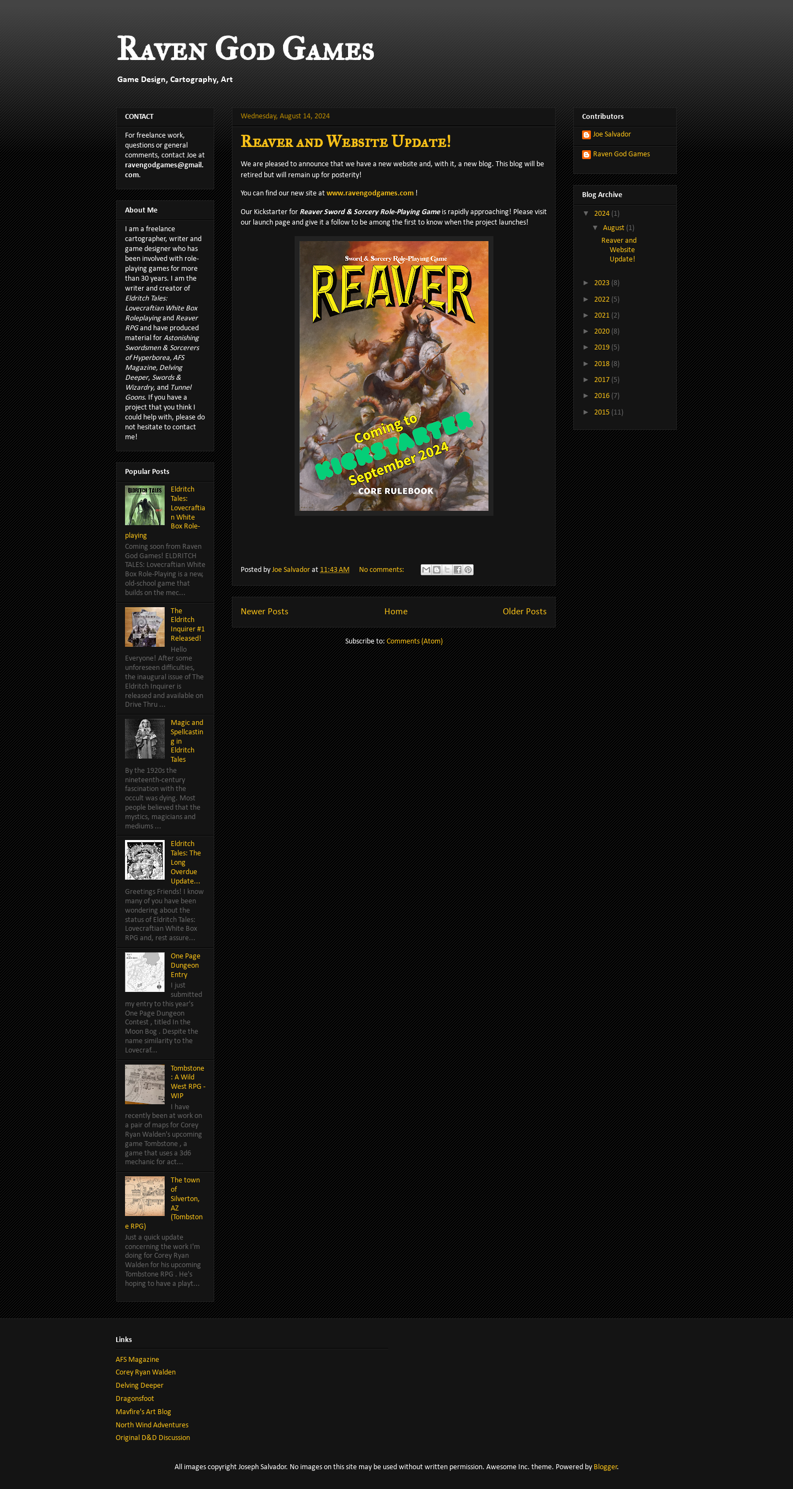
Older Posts (525, 612)
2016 (602, 396)
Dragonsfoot (135, 1399)
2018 (602, 364)
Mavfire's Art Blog (143, 1412)
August (614, 228)
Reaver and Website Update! (345, 141)
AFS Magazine (137, 1360)
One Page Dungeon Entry (185, 965)
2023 (602, 283)
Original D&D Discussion (153, 1438)
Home (396, 612)
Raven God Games (245, 49)
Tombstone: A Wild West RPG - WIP (188, 1082)
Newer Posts (265, 612)
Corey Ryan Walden (146, 1372)
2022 (602, 300)
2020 (602, 332)
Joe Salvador (612, 134)
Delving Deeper (140, 1386)
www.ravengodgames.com (370, 193)
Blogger (605, 1467)
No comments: (382, 570)
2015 (602, 412)
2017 (602, 380)
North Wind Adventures (152, 1425)
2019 (602, 347)
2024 (602, 214)
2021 (602, 316)
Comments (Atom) (415, 641)
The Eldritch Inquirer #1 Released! (188, 625)
